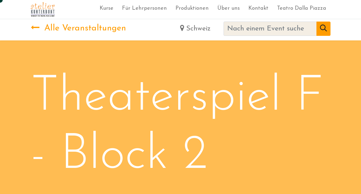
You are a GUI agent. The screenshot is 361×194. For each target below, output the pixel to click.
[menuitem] (106, 9)
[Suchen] (323, 29)
